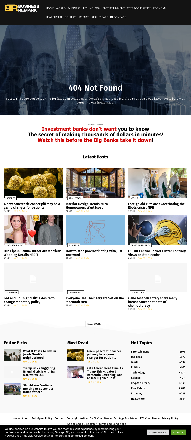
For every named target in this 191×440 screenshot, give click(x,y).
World (61, 8)
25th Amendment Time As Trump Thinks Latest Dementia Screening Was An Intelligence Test (104, 365)
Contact (118, 17)
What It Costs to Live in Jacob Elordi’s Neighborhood (41, 346)
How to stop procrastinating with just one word (92, 251)
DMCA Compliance (101, 412)
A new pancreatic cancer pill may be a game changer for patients (30, 205)
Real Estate (99, 17)
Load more (95, 317)
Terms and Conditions (112, 417)
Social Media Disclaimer (82, 417)
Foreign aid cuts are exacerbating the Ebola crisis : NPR (154, 205)
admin (7, 210)
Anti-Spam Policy (42, 412)
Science (84, 17)
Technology (91, 8)
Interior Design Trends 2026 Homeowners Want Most (95, 205)
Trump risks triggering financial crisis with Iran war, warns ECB (40, 363)
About (25, 412)
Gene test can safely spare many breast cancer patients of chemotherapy (156, 298)
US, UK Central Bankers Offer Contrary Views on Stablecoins (154, 251)
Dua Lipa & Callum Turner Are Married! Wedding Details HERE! (30, 251)
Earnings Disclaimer (126, 412)
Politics (70, 17)
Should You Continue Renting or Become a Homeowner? (41, 378)
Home (50, 8)
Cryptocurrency (139, 8)
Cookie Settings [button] (158, 432)
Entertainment (114, 8)
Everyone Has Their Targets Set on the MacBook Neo (93, 298)
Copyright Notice (77, 412)
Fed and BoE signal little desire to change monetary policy (28, 298)
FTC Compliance (149, 412)
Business (74, 8)
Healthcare (54, 17)
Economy (159, 8)
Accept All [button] (178, 432)
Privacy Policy (170, 412)
